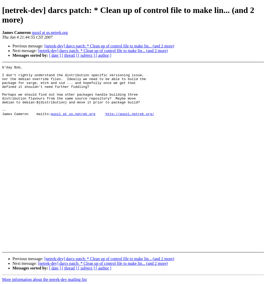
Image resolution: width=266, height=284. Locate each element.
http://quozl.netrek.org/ (129, 124)
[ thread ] (70, 55)
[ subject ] (87, 55)
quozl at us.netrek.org (50, 32)
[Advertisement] (241, 78)
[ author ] (103, 55)
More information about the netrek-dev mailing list (44, 279)
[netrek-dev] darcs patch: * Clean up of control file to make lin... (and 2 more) (109, 46)
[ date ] (55, 55)
